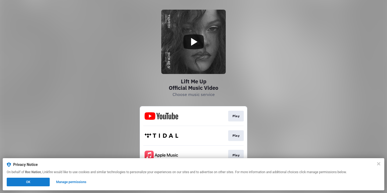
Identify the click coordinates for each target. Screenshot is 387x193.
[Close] (378, 163)
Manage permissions (71, 182)
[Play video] (193, 41)
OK (28, 182)
